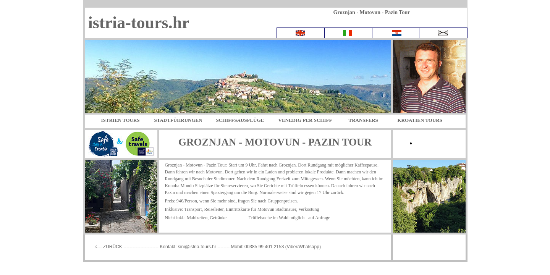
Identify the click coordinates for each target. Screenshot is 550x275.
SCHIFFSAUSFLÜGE (240, 120)
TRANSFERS (363, 120)
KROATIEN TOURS (420, 120)
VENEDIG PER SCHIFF (305, 120)
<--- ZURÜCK (109, 246)
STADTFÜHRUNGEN (178, 120)
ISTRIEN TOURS (120, 120)
